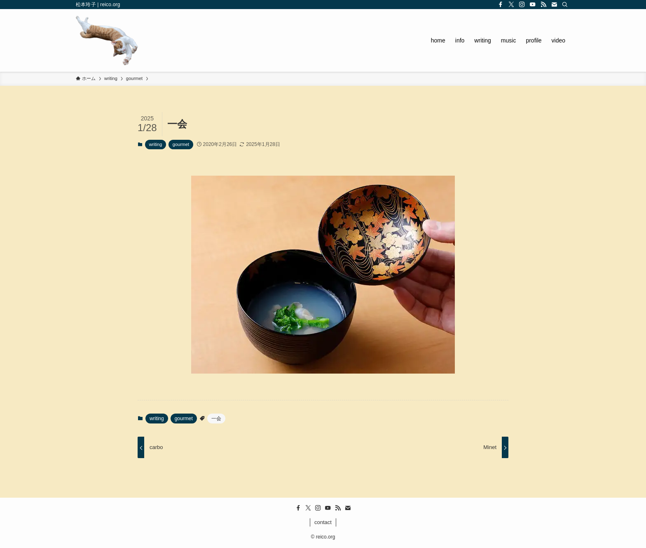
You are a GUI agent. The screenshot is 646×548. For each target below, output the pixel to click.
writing (155, 144)
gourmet (181, 144)
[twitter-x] (511, 4)
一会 (216, 418)
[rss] (543, 4)
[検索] (564, 4)
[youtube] (532, 4)
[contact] (554, 4)
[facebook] (500, 4)
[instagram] (522, 4)
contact (323, 522)
